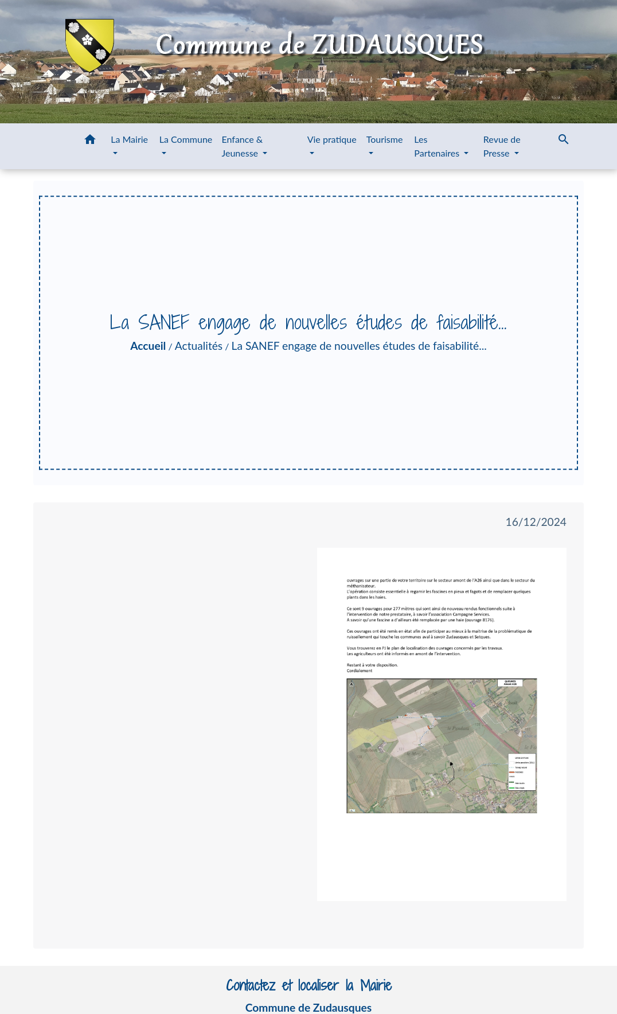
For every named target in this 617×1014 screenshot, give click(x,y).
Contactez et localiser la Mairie (309, 985)
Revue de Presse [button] (502, 146)
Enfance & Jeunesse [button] (242, 146)
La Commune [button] (185, 139)
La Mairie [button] (129, 139)
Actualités (198, 345)
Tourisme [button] (384, 139)
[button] (90, 141)
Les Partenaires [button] (438, 146)
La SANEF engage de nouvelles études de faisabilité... (359, 345)
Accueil (148, 345)
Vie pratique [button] (332, 139)
